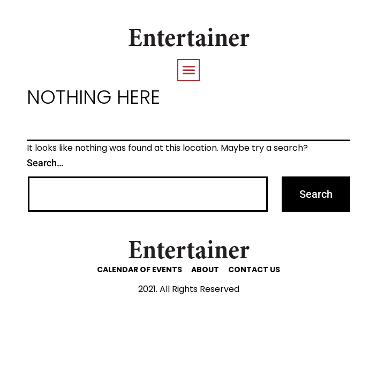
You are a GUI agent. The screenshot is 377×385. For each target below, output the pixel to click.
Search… (45, 162)
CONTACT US (254, 269)
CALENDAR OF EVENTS (139, 269)
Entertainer (189, 40)
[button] (188, 70)
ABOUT (205, 269)
